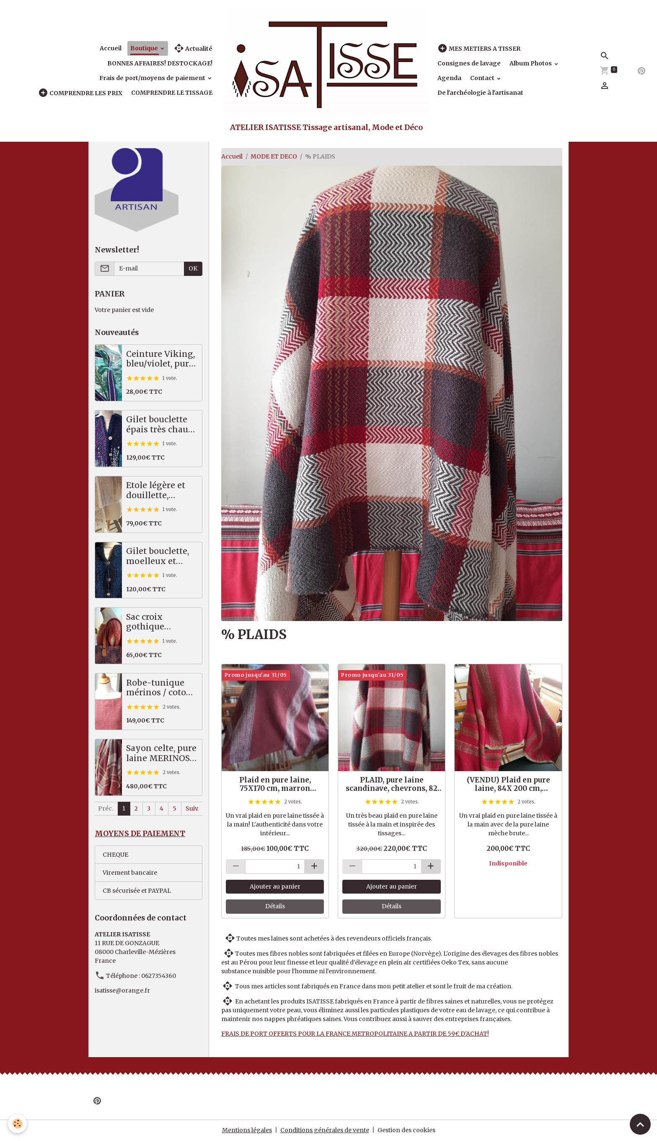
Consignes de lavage (469, 63)
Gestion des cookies (406, 1130)
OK (193, 268)
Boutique (144, 48)
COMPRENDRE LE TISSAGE (171, 92)
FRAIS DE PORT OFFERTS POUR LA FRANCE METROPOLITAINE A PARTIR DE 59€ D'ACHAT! (355, 1033)
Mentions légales (247, 1130)
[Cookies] (17, 1123)
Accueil (111, 48)
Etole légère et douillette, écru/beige (155, 490)
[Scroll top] (640, 1124)
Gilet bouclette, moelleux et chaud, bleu (157, 556)
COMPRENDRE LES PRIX (80, 92)
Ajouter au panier (275, 886)
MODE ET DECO (274, 156)
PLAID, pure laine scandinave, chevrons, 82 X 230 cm (391, 784)
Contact (483, 78)
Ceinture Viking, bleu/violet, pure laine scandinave (161, 359)
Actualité (193, 48)
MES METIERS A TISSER (478, 48)
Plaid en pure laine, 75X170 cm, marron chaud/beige (275, 784)
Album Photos (531, 63)
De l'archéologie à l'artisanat (480, 92)
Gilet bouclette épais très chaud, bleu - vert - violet (160, 424)
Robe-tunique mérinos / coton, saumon (160, 688)
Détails (275, 906)
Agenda (449, 78)
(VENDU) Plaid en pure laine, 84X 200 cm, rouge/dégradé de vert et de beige (508, 784)
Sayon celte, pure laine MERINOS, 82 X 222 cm (161, 753)
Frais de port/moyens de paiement (153, 78)
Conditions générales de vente (324, 1130)
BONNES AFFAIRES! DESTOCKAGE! (159, 63)
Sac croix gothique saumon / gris (155, 622)
